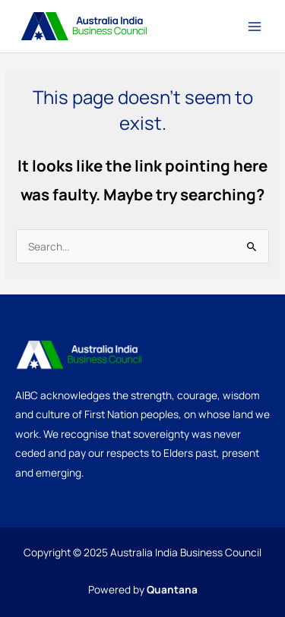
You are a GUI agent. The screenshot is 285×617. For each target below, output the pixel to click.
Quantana (172, 589)
